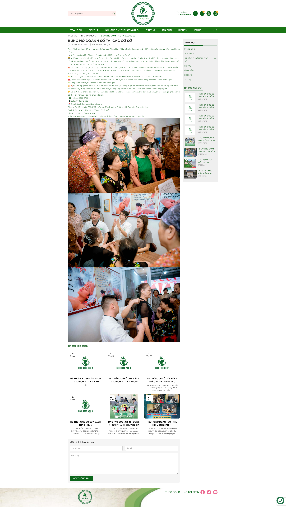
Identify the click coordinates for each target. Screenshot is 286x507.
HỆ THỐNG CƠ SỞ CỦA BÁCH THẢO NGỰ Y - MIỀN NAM (85, 380)
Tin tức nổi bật (193, 88)
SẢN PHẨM (167, 30)
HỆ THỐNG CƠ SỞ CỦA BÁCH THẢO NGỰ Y (85, 423)
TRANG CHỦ (76, 30)
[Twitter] (209, 492)
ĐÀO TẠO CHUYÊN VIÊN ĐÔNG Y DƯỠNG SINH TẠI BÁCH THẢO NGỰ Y (207, 163)
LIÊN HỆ (197, 30)
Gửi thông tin (81, 478)
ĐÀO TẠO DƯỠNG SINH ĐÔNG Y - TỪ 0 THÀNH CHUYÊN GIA (124, 423)
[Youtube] (215, 492)
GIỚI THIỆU (94, 30)
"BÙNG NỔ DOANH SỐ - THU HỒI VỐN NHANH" (162, 423)
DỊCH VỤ (183, 30)
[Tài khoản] (208, 13)
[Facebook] (202, 492)
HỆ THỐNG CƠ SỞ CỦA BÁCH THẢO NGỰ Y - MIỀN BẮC (162, 380)
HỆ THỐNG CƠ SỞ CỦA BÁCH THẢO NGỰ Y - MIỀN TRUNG (124, 380)
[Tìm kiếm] (113, 13)
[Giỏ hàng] (215, 13)
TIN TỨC (151, 30)
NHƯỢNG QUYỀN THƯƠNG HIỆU (123, 30)
